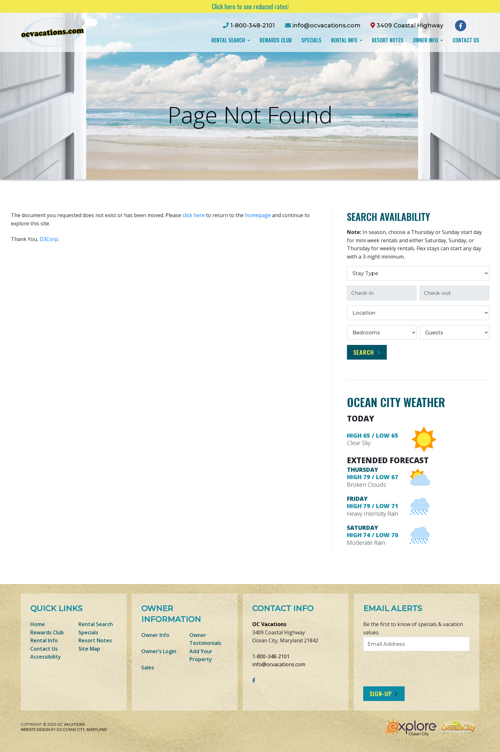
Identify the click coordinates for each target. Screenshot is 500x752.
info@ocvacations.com (278, 664)
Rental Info (344, 40)
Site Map (89, 648)
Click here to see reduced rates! (250, 6)
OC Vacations (269, 624)
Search (363, 352)
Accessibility (45, 656)
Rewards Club (276, 40)
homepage (258, 215)
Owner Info (426, 40)
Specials (311, 40)
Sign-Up (381, 694)
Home (37, 624)
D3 (59, 729)
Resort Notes (387, 40)
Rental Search (228, 40)
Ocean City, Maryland (85, 729)
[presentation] (416, 668)
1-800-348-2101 (271, 656)
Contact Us (465, 40)
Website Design (35, 729)
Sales (147, 667)
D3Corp (49, 239)
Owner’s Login (158, 651)
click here (193, 215)
